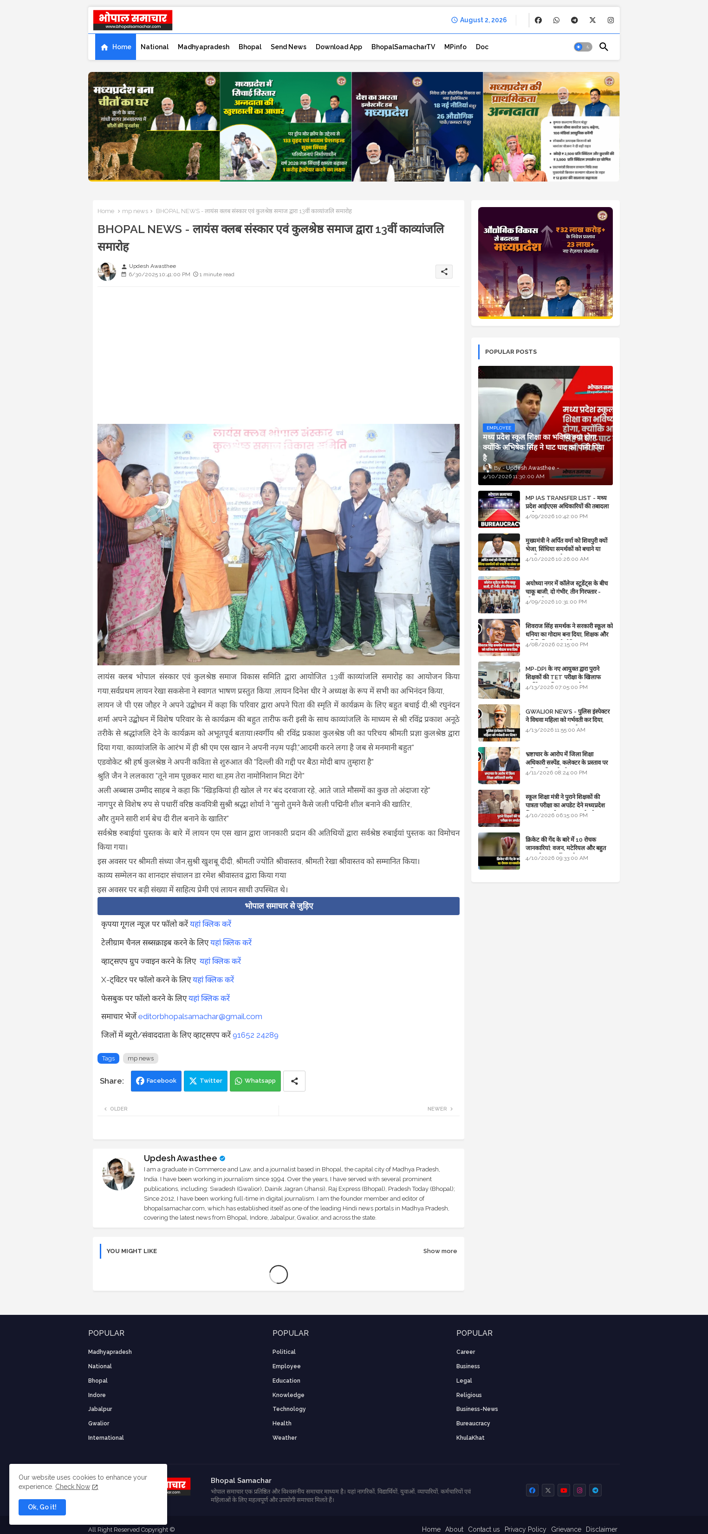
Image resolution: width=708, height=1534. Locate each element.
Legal (464, 1381)
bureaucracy (473, 1423)
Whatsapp (260, 1080)
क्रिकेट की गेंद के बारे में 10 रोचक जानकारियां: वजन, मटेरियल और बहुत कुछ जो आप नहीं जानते (566, 848)
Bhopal (250, 47)
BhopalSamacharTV (403, 47)
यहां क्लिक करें (210, 924)
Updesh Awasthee (180, 1158)
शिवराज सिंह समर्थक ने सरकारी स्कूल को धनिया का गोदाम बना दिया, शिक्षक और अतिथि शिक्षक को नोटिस (569, 634)
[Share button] (294, 1081)
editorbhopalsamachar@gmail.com (200, 1016)
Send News (288, 47)
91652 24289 (256, 1035)
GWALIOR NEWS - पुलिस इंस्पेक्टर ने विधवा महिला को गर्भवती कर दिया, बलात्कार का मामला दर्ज (568, 720)
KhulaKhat (470, 1438)
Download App (339, 47)
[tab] (115, 47)
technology (289, 1409)
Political (284, 1352)
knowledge (289, 1395)
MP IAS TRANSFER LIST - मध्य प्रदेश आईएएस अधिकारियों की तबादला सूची (567, 506)
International (106, 1438)
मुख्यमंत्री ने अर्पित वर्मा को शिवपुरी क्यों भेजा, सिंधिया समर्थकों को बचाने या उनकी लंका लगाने (566, 549)
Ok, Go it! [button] (42, 1507)
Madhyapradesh (203, 47)
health (282, 1423)
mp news (135, 211)
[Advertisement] (278, 359)
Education (286, 1381)
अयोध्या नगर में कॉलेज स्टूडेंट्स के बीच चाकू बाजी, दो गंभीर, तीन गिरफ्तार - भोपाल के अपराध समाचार (567, 592)
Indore (97, 1395)
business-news (477, 1409)
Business (468, 1366)
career (465, 1352)
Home (121, 47)
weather (285, 1438)
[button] (583, 47)
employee (287, 1366)
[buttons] (538, 20)
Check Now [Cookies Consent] (72, 1486)
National (155, 47)
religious (469, 1395)
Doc (482, 47)
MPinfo (455, 47)
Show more (440, 1251)
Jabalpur (100, 1409)
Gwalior (98, 1423)
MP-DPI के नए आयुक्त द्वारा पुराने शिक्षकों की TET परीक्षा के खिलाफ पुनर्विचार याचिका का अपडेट (563, 677)
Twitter (211, 1080)
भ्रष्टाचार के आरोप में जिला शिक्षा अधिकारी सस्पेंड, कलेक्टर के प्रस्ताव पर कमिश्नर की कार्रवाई (567, 762)
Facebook (161, 1080)
